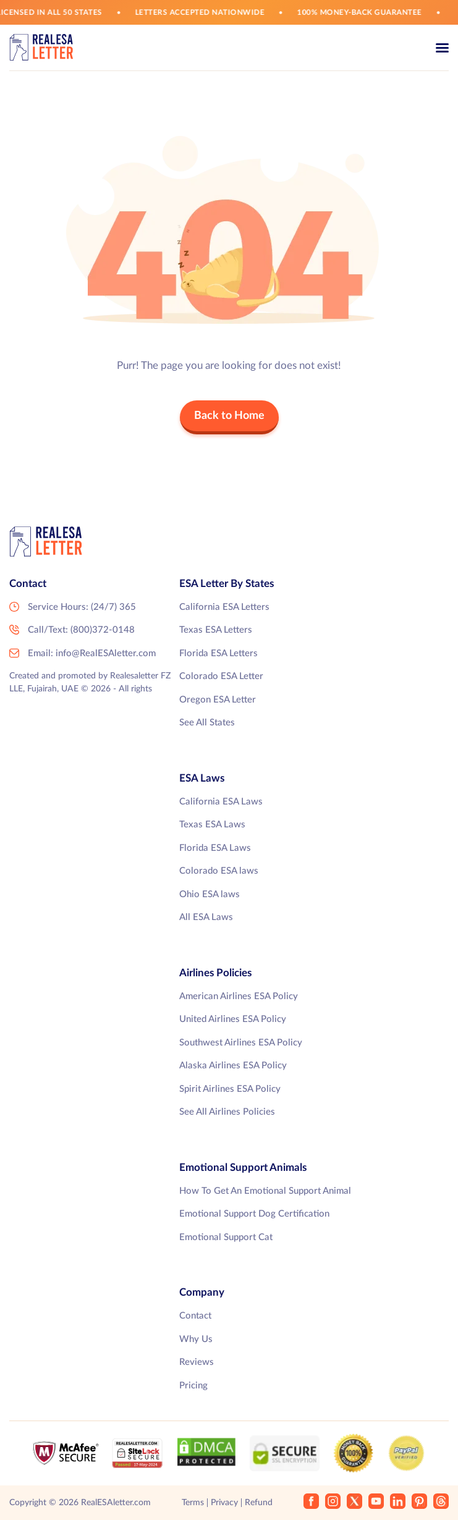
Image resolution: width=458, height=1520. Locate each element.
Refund (259, 1502)
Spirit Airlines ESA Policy (230, 1089)
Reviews (196, 1362)
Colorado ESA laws (218, 871)
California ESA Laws (221, 801)
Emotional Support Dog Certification (254, 1213)
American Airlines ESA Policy (238, 996)
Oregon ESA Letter (217, 699)
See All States (207, 722)
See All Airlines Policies (227, 1112)
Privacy (224, 1502)
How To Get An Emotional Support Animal (265, 1191)
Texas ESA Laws (212, 824)
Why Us (196, 1339)
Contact (195, 1315)
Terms (193, 1502)
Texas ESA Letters (215, 630)
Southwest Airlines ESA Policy (240, 1042)
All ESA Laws (206, 917)
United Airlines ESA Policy (232, 1019)
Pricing (193, 1385)
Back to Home (229, 415)
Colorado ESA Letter (221, 676)
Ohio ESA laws (209, 894)
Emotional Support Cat (226, 1237)
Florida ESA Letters (218, 653)
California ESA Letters (224, 607)
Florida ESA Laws (215, 848)
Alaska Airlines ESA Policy (233, 1065)
